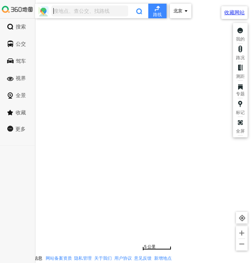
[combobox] (101, 11)
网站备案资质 (59, 258)
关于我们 (103, 258)
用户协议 (123, 258)
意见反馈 (143, 258)
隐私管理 (83, 258)
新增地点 (163, 258)
